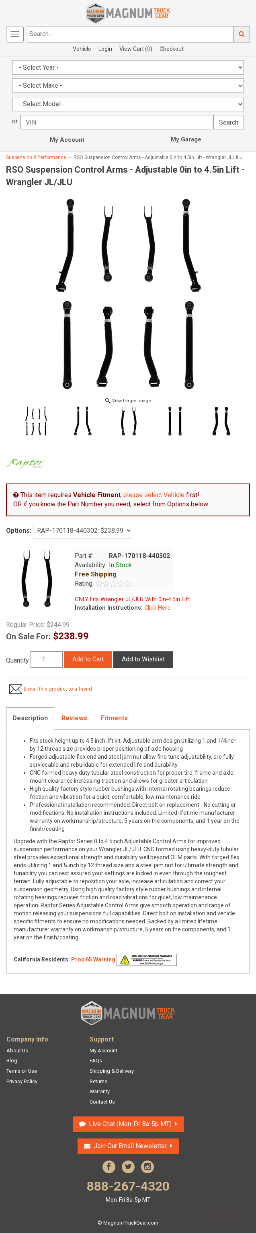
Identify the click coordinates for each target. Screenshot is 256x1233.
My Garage (186, 139)
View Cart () (135, 49)
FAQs (96, 1061)
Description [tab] (30, 718)
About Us (17, 1051)
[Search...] (130, 34)
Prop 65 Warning (93, 959)
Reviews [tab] (74, 718)
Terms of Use (21, 1071)
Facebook (108, 1166)
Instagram (147, 1166)
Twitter (128, 1166)
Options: (18, 530)
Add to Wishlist (143, 659)
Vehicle (82, 49)
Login (105, 49)
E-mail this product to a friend (58, 689)
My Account (67, 139)
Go (242, 34)
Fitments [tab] (114, 718)
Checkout (172, 49)
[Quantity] (47, 659)
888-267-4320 (128, 1191)
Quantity (17, 660)
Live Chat (130, 1124)
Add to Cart (88, 659)
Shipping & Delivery (112, 1071)
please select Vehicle (153, 495)
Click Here (156, 607)
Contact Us (102, 1102)
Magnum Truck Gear (128, 1013)
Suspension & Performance (36, 157)
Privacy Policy (21, 1081)
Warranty (100, 1091)
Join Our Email (130, 1146)
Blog (11, 1061)
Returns (98, 1081)
